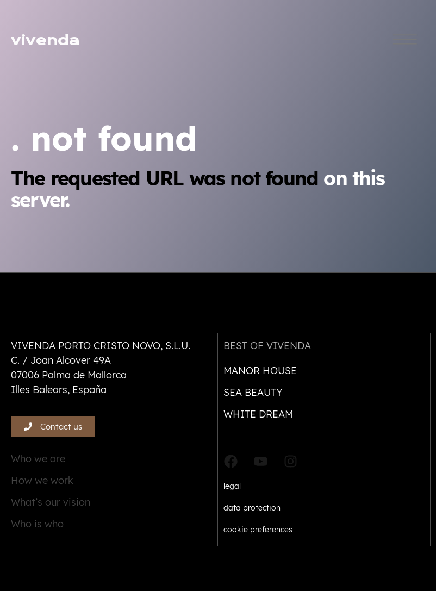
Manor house (260, 370)
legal (232, 486)
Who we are (38, 458)
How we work (42, 480)
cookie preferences (257, 529)
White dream (258, 414)
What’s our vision (50, 502)
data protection (252, 508)
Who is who (37, 524)
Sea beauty (253, 392)
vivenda (45, 40)
